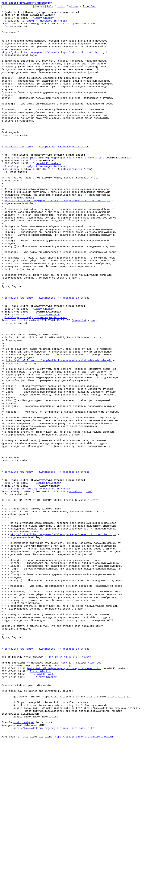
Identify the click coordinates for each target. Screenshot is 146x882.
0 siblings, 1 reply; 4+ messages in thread (36, 24)
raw (93, 27)
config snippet (23, 860)
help (56, 7)
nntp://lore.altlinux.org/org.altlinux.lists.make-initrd (54, 867)
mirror (79, 7)
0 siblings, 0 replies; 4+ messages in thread (37, 582)
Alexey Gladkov (43, 20)
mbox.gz (66, 790)
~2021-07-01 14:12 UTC (61, 783)
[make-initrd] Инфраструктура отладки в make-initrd (67, 187)
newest (86, 783)
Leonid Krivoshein (48, 194)
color (67, 7)
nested (50, 175)
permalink (79, 27)
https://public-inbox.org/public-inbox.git (84, 878)
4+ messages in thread (73, 175)
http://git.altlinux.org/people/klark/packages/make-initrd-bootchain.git (54, 61)
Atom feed (95, 7)
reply (29, 175)
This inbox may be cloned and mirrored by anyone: (37, 823)
